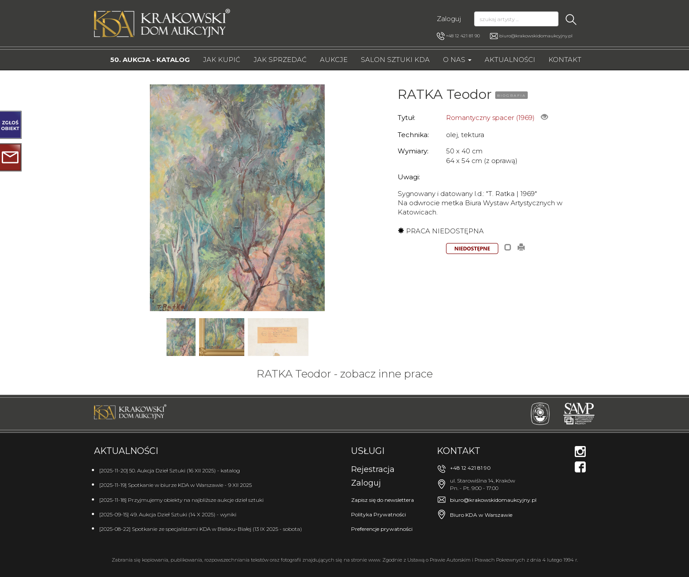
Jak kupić (221, 59)
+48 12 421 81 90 (458, 36)
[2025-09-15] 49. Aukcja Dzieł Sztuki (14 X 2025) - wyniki (167, 514)
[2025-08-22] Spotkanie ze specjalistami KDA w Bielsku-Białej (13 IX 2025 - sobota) (200, 529)
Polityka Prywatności (378, 514)
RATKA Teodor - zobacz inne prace (345, 373)
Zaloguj (449, 19)
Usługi (367, 451)
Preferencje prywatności (382, 529)
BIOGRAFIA (511, 95)
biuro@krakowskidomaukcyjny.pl (536, 36)
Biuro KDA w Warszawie (481, 515)
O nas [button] (457, 59)
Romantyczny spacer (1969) (490, 117)
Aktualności (510, 59)
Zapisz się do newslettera (382, 500)
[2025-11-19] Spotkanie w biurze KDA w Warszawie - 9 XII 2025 (175, 485)
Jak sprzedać (280, 59)
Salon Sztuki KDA (395, 59)
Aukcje (334, 59)
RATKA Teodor (445, 94)
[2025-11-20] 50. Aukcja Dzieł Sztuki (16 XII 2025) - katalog (169, 470)
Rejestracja (373, 469)
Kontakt (564, 59)
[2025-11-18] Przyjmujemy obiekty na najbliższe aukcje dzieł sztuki (181, 500)
